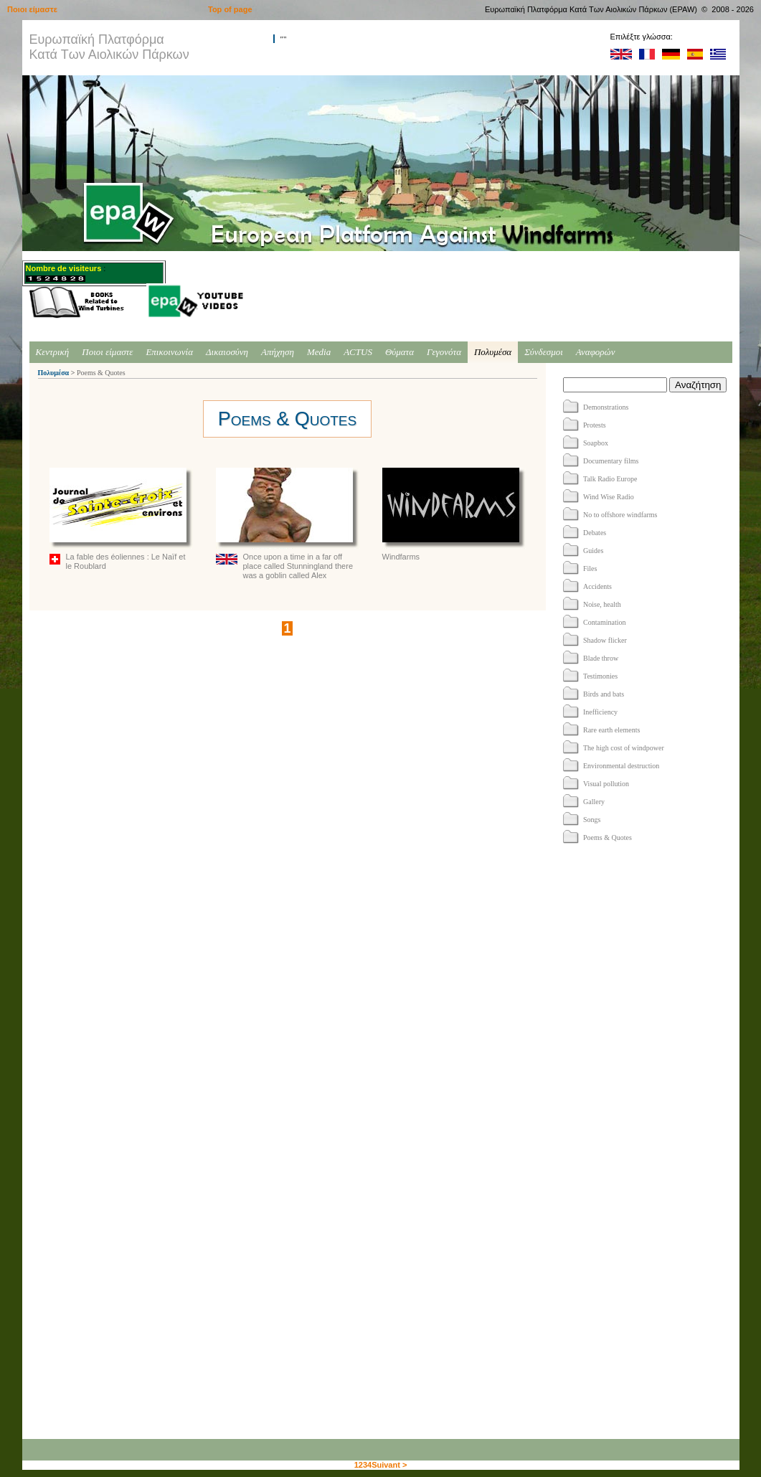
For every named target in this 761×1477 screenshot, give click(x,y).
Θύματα (399, 351)
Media (319, 351)
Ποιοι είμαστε (107, 351)
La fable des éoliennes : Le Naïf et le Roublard (121, 519)
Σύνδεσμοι (543, 351)
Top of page (230, 9)
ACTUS (358, 351)
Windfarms (454, 514)
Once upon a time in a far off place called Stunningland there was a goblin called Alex (287, 524)
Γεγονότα (444, 351)
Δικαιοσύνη (227, 351)
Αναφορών (595, 351)
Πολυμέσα (492, 351)
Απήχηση (277, 351)
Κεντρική (53, 351)
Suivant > (389, 1465)
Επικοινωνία (169, 351)
